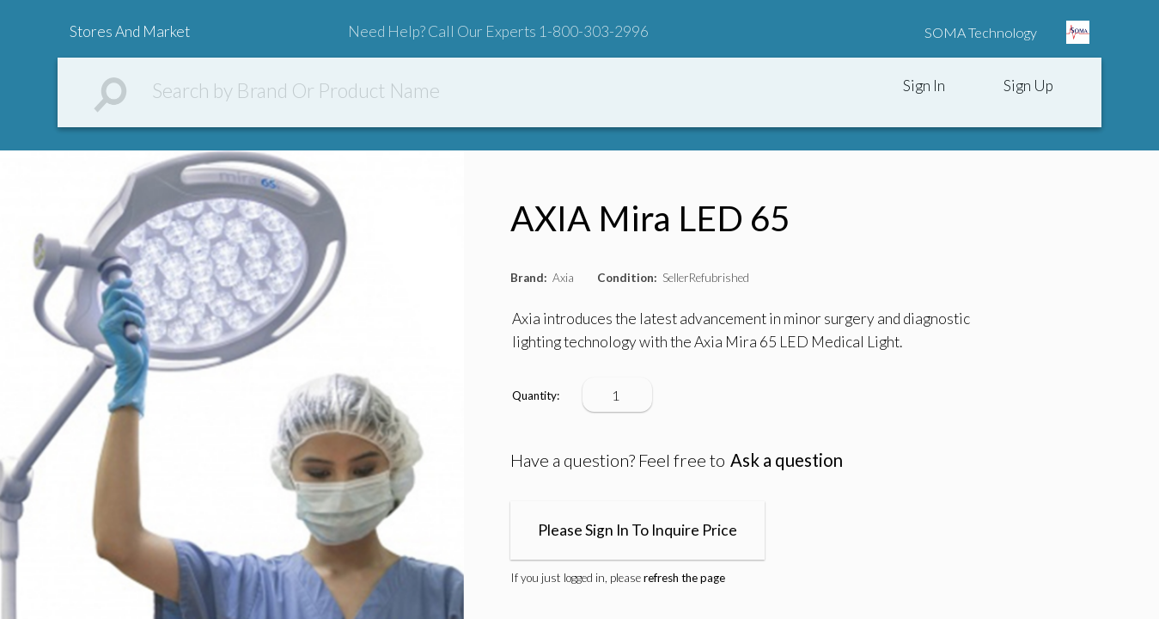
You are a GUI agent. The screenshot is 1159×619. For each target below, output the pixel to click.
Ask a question (786, 460)
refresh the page (684, 578)
